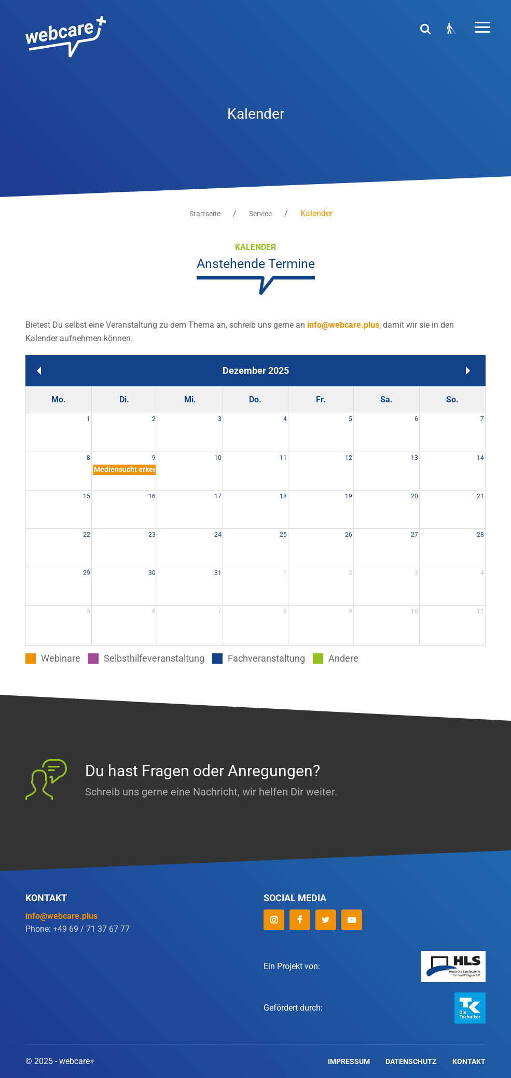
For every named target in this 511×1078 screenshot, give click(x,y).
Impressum (349, 1061)
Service (260, 213)
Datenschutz (411, 1061)
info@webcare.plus (343, 325)
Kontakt (469, 1061)
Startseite (204, 213)
